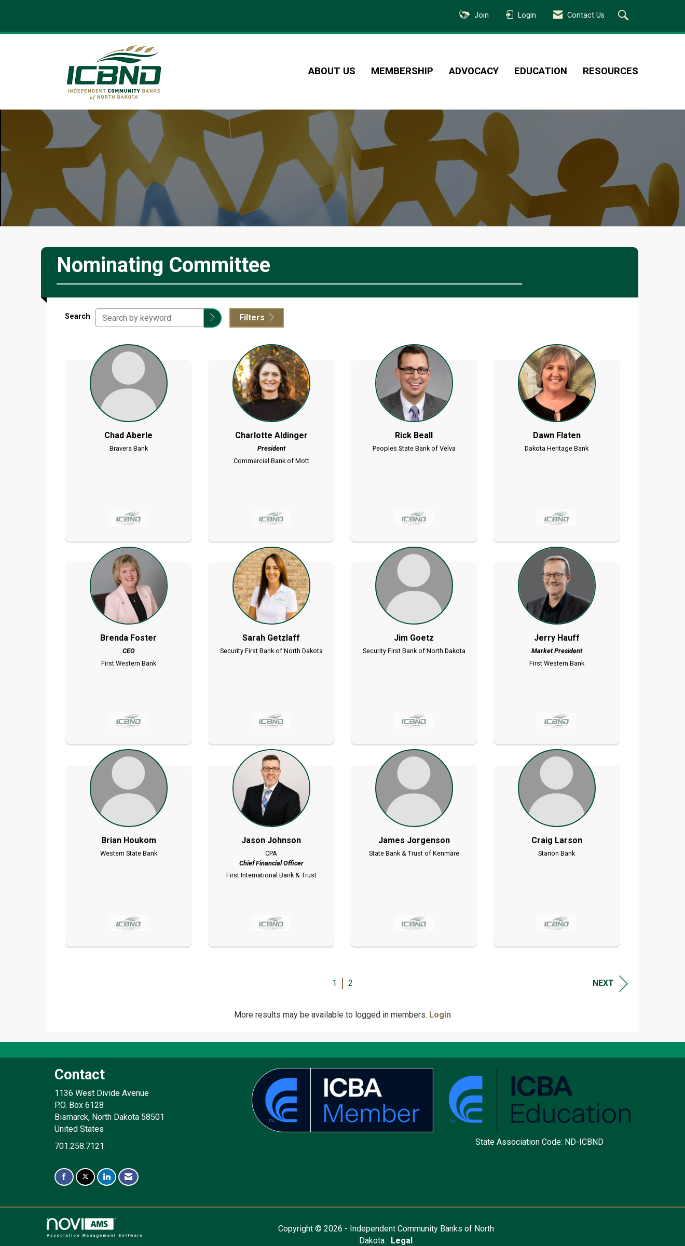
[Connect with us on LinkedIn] (106, 1177)
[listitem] (128, 439)
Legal (458, 1228)
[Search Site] (624, 16)
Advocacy (474, 71)
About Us (331, 71)
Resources (610, 71)
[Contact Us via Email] (128, 1177)
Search (77, 316)
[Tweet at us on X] (85, 1177)
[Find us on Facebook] (64, 1177)
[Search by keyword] (149, 317)
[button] (213, 318)
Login (440, 1014)
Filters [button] (256, 317)
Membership (402, 71)
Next (610, 982)
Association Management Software (95, 1227)
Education (540, 71)
